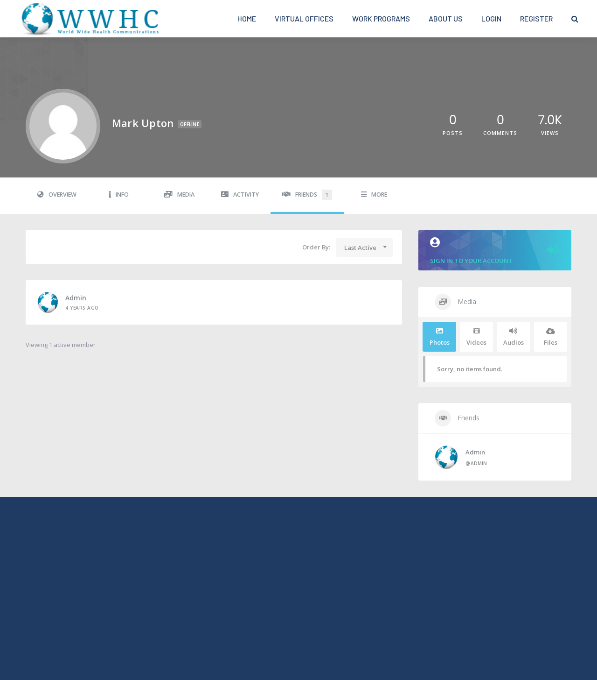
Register (536, 18)
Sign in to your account (495, 251)
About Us (446, 18)
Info (119, 194)
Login (491, 18)
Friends (307, 195)
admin (75, 297)
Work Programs (381, 18)
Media (179, 194)
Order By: (316, 247)
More (374, 194)
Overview (56, 194)
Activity (240, 194)
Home (246, 18)
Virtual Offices (304, 18)
